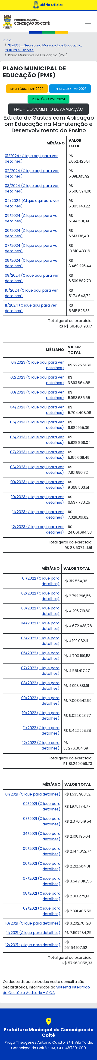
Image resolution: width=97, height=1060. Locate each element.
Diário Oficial (51, 5)
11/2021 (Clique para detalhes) (33, 932)
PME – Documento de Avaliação (48, 109)
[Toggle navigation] (88, 21)
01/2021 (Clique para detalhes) (32, 794)
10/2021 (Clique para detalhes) (32, 923)
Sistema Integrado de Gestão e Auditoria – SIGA (46, 990)
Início (7, 40)
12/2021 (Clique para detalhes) (33, 945)
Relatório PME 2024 (48, 99)
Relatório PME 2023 (70, 88)
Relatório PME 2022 (26, 88)
